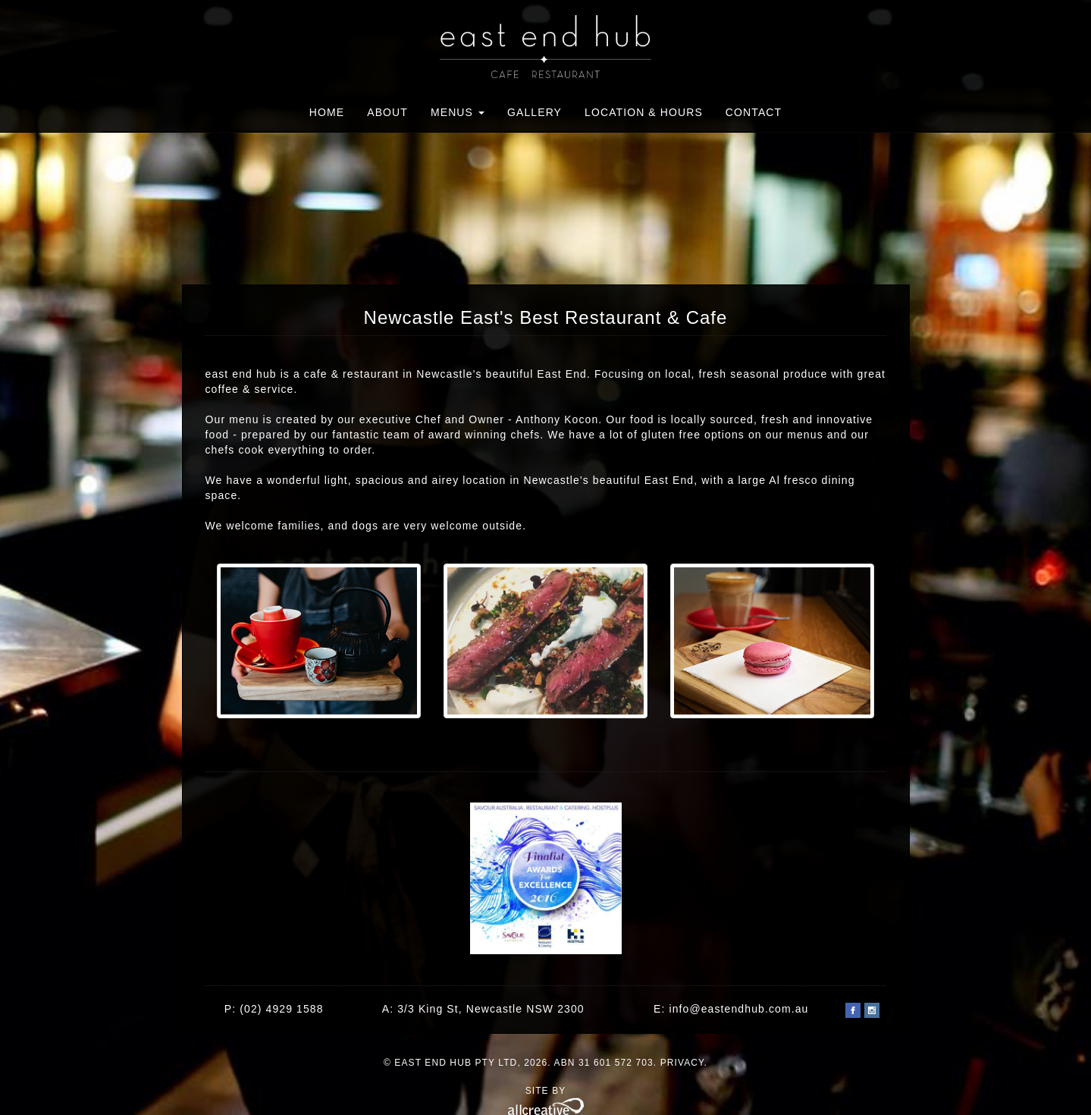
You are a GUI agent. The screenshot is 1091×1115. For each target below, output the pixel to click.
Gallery (534, 112)
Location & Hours (644, 112)
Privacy (682, 1062)
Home (326, 112)
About (387, 112)
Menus (457, 112)
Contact (754, 112)
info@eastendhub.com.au (738, 1009)
